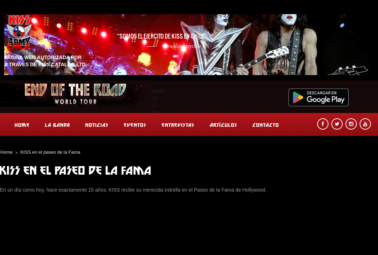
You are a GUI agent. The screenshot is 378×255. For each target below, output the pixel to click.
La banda (57, 124)
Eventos (135, 124)
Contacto (265, 124)
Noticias (97, 124)
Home (22, 124)
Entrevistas (178, 124)
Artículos (223, 124)
